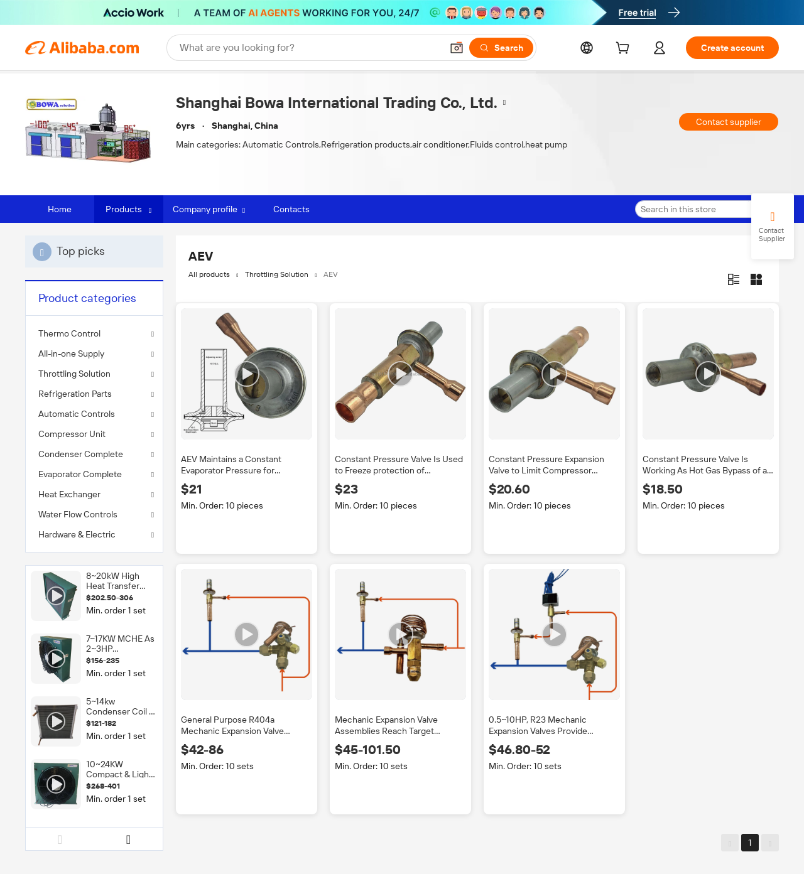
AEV (330, 274)
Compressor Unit (72, 434)
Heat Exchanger (69, 494)
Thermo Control (69, 333)
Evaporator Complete (80, 474)
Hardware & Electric (77, 534)
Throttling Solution (74, 374)
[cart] (625, 50)
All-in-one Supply (71, 353)
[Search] (501, 48)
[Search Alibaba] (309, 48)
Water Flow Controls (77, 514)
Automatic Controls (76, 414)
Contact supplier (728, 122)
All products (209, 274)
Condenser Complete (80, 454)
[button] (456, 47)
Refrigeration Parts (75, 394)
